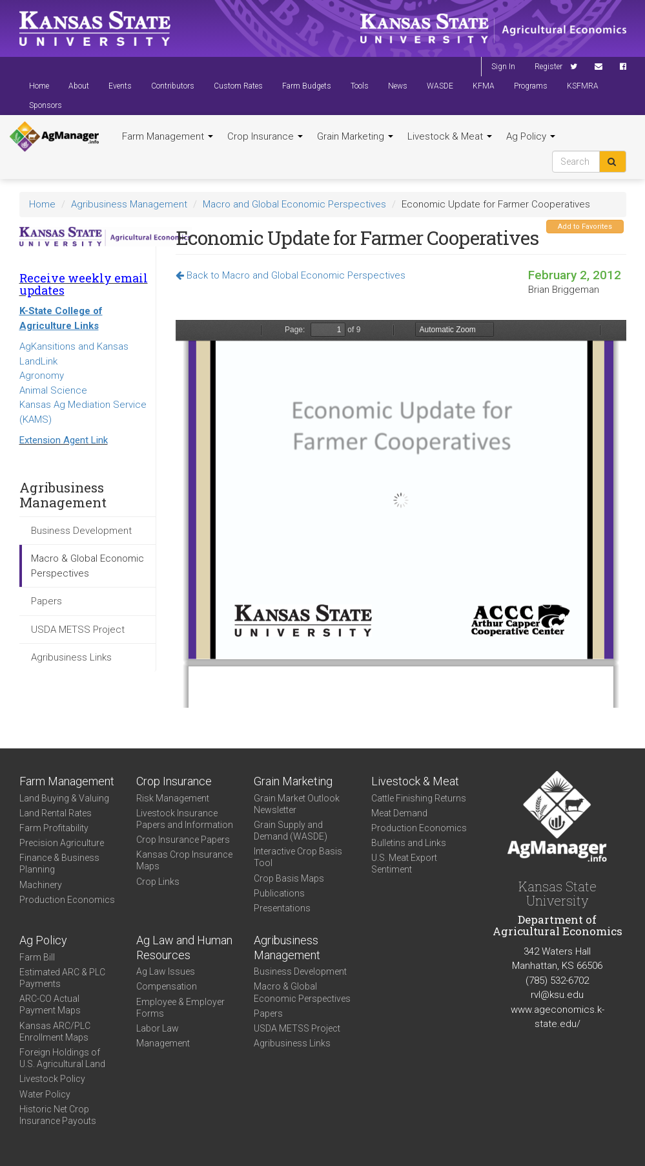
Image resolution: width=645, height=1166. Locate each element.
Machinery (40, 885)
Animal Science (53, 390)
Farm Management (167, 136)
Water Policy (44, 1094)
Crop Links (157, 881)
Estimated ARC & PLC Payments (62, 978)
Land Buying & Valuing (64, 798)
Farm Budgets (306, 85)
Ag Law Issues (165, 971)
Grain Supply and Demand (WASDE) (290, 831)
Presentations (282, 908)
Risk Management (172, 798)
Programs (531, 85)
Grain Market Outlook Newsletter (297, 804)
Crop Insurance (265, 136)
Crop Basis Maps (289, 878)
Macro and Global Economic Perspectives (294, 204)
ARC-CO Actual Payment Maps (50, 1004)
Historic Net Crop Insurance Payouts (57, 1115)
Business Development (81, 530)
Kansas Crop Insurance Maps (184, 860)
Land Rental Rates (55, 813)
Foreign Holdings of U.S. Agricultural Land (62, 1058)
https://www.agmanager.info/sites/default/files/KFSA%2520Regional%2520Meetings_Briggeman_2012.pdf (401, 514)
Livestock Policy (52, 1079)
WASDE (440, 85)
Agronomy (41, 375)
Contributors (172, 85)
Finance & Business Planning (59, 863)
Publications (279, 893)
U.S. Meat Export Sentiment (404, 863)
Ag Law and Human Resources (184, 947)
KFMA (484, 85)
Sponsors (45, 105)
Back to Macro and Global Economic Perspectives (290, 275)
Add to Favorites (585, 226)
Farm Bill (37, 957)
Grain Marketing (355, 136)
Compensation (166, 986)
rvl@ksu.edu (557, 995)
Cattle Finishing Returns (418, 798)
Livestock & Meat (449, 136)
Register (548, 66)
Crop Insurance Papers (183, 839)
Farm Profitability (53, 828)
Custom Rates (238, 85)
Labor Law (157, 1028)
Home (39, 85)
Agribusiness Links (71, 657)
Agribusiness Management (129, 204)
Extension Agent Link (63, 440)
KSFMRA (583, 85)
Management (163, 1043)
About (78, 85)
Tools (360, 85)
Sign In (503, 66)
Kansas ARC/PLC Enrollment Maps (54, 1032)
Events (120, 85)
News (397, 85)
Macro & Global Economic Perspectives (87, 566)
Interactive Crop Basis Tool (298, 857)
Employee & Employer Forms (180, 1008)
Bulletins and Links (408, 843)
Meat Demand (399, 813)
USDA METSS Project (78, 629)
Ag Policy (530, 136)
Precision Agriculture (61, 843)
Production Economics (67, 900)
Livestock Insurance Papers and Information (184, 819)
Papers (46, 601)
